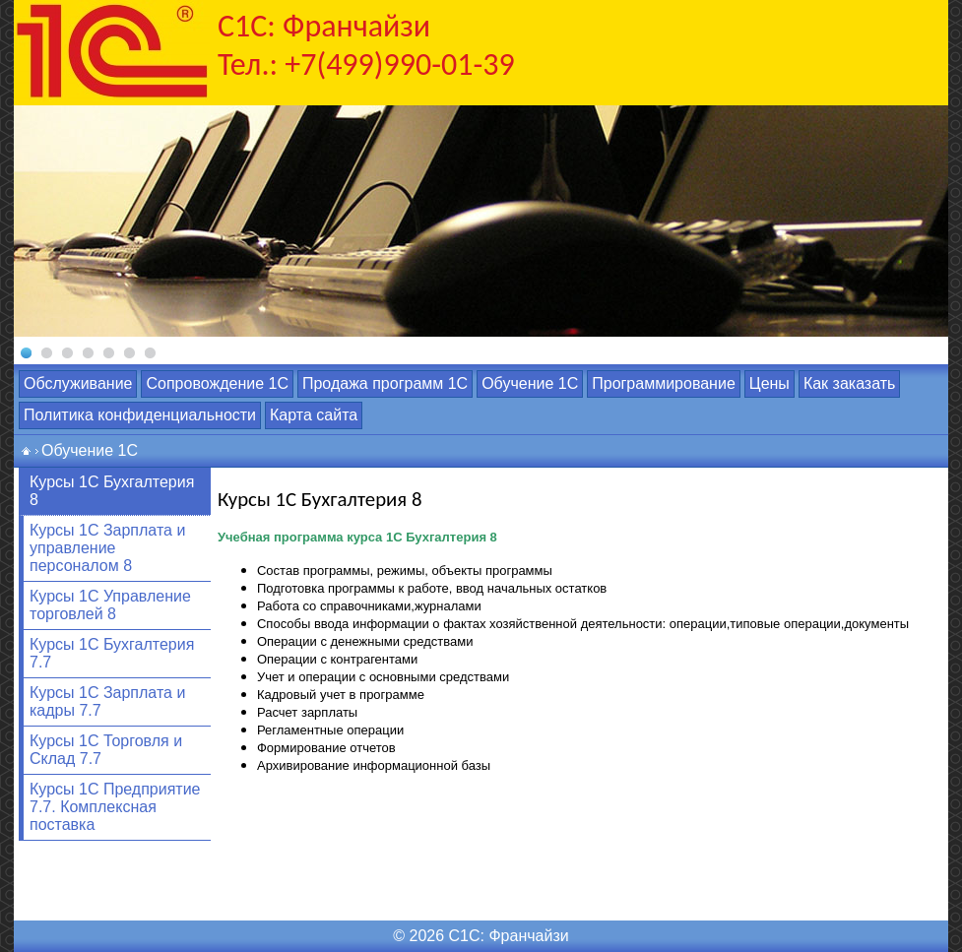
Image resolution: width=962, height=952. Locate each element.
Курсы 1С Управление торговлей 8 (110, 605)
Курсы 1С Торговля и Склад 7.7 (106, 749)
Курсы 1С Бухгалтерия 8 (112, 491)
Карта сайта (313, 415)
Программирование (664, 383)
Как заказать (849, 383)
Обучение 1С (529, 383)
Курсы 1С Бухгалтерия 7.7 (112, 653)
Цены (769, 383)
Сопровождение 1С (217, 383)
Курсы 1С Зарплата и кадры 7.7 (107, 701)
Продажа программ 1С (385, 383)
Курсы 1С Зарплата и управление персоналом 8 (107, 548)
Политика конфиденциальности (140, 415)
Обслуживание (78, 383)
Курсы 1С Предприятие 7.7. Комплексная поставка (115, 807)
